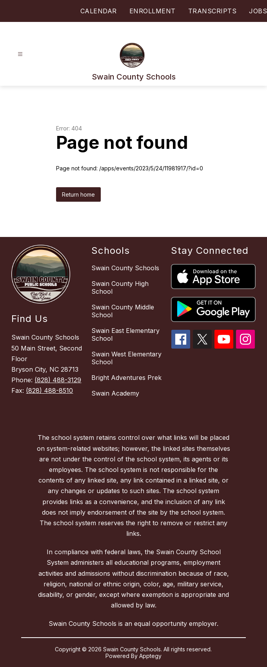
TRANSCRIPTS (212, 11)
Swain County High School (120, 287)
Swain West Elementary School (126, 358)
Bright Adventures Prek (126, 377)
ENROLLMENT (152, 11)
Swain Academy (115, 393)
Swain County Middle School (122, 311)
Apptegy (150, 656)
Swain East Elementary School (125, 334)
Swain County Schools (125, 268)
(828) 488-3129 (58, 380)
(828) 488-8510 (49, 390)
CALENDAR (98, 11)
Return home (78, 194)
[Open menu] (20, 54)
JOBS (258, 11)
